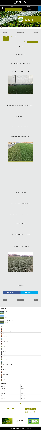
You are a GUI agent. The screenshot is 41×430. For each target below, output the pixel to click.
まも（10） (3, 367)
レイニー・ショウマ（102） (6, 339)
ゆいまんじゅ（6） (4, 375)
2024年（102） (3, 386)
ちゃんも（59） (4, 346)
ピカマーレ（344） (4, 334)
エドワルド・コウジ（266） (6, 331)
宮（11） (3, 362)
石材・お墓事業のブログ (29, 9)
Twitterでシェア (30, 292)
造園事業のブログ (13, 6)
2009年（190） (23, 398)
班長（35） (3, 329)
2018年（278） (3, 391)
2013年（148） (23, 395)
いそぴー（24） (4, 357)
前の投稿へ (5, 32)
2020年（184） (3, 390)
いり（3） (3, 369)
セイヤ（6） (4, 380)
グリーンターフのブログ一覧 (7, 27)
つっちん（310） (4, 336)
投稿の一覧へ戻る (21, 32)
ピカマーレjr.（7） (4, 359)
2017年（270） (23, 391)
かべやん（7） (4, 354)
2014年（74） (3, 395)
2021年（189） (23, 388)
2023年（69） (23, 386)
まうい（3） (4, 372)
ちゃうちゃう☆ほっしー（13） (6, 364)
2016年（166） (3, 393)
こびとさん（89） (4, 344)
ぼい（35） (3, 352)
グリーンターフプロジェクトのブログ (13, 9)
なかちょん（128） (4, 341)
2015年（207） (23, 393)
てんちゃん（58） (4, 349)
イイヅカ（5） (4, 377)
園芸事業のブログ (29, 6)
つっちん (32, 41)
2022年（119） (3, 388)
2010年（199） (3, 398)
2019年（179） (23, 390)
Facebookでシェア (13, 292)
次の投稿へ (35, 32)
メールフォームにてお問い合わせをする (30, 409)
